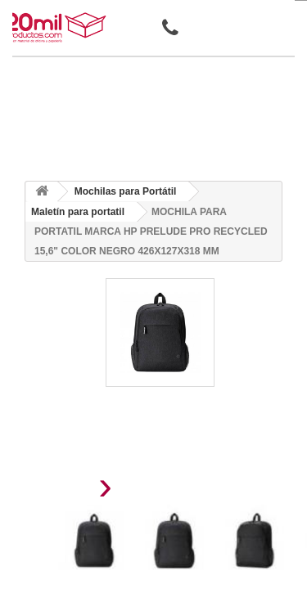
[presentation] (64, 490)
